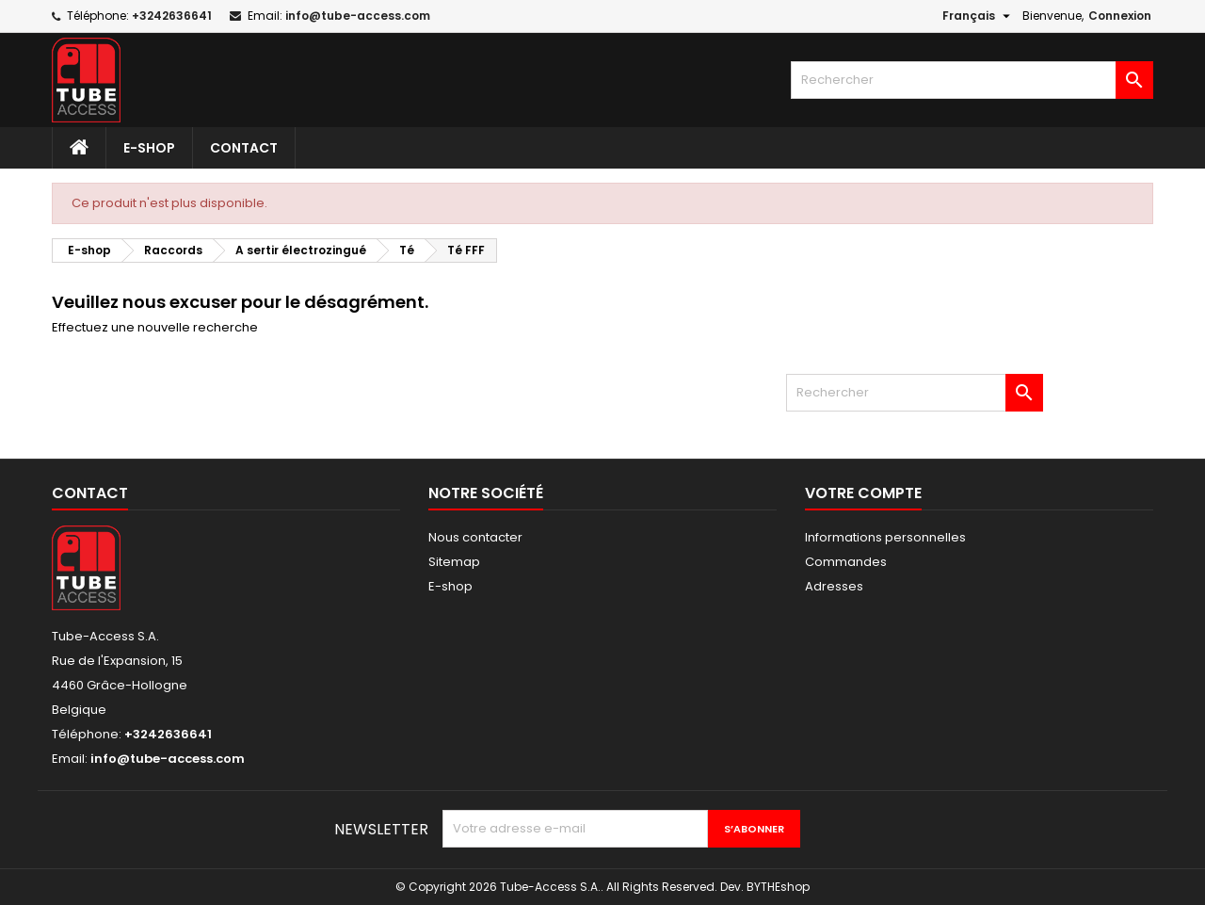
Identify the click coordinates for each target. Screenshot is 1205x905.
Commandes (846, 562)
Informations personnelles (885, 537)
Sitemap (454, 562)
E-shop (149, 147)
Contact (244, 147)
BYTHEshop (778, 887)
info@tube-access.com (357, 16)
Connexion (1119, 16)
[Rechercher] (972, 80)
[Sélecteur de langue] (978, 16)
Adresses (834, 586)
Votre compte (863, 493)
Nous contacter (475, 537)
